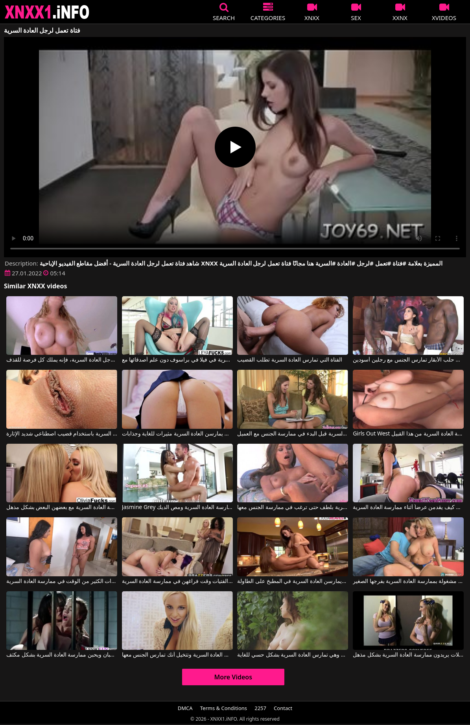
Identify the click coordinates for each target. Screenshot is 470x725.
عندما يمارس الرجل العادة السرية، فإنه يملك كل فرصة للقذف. (61, 360)
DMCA (185, 708)
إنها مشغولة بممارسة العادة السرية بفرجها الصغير (408, 581)
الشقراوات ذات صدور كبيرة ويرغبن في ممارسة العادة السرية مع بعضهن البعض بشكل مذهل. (61, 507)
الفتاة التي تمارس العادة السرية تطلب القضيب (289, 360)
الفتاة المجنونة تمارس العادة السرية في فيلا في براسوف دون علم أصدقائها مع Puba (177, 360)
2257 (260, 708)
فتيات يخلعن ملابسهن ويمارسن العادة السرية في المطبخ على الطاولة (292, 581)
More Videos (233, 677)
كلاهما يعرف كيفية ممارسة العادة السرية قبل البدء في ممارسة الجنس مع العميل (292, 434)
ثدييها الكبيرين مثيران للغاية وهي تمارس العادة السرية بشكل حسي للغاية (292, 655)
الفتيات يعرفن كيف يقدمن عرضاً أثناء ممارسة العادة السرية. (408, 507)
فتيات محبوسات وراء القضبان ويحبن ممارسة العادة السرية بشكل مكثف (61, 655)
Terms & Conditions (223, 708)
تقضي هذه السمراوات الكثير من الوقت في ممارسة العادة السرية (61, 581)
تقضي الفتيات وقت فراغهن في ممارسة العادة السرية (177, 581)
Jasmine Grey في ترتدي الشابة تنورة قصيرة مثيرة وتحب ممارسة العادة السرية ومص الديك (177, 507)
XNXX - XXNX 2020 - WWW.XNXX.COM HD (47, 12)
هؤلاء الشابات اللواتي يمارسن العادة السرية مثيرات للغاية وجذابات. (177, 434)
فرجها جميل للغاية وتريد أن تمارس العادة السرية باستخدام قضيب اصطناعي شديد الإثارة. (61, 434)
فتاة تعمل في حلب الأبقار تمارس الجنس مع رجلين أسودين (408, 360)
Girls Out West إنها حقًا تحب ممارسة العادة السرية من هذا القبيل (408, 434)
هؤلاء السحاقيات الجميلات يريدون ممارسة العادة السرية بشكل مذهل (408, 655)
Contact (283, 708)
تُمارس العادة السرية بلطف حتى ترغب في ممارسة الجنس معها (292, 507)
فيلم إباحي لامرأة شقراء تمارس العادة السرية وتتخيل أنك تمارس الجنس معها (177, 655)
